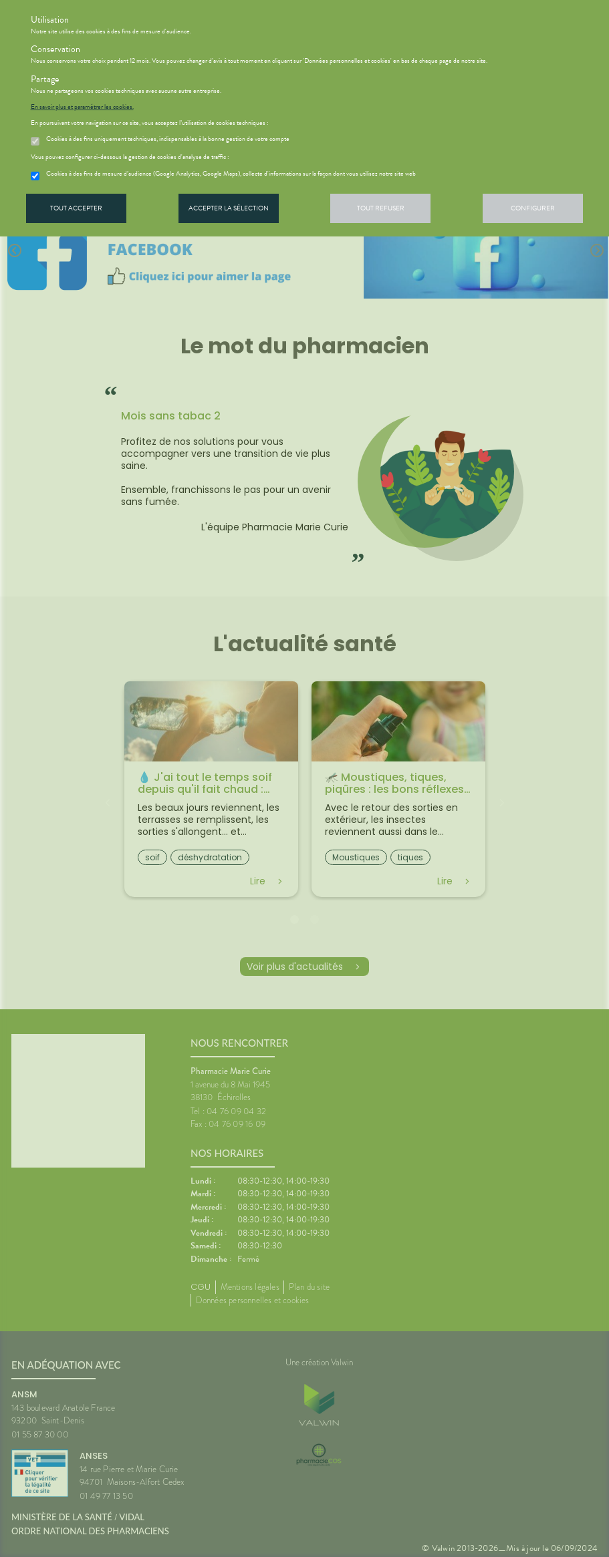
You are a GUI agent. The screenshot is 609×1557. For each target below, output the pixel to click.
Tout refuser (380, 208)
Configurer (533, 208)
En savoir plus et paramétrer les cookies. (82, 107)
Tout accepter (76, 208)
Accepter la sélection (229, 208)
